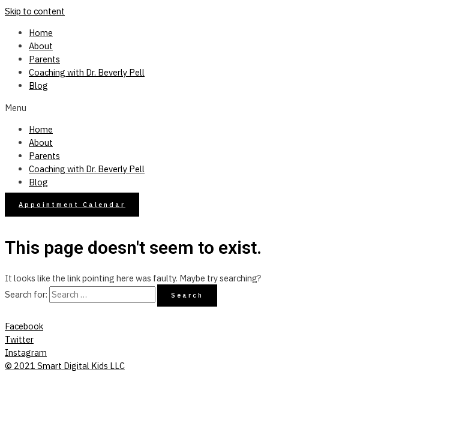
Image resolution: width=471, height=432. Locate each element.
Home (41, 32)
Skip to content (35, 11)
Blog (38, 85)
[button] (235, 108)
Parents (44, 59)
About (41, 46)
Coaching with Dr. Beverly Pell (87, 72)
